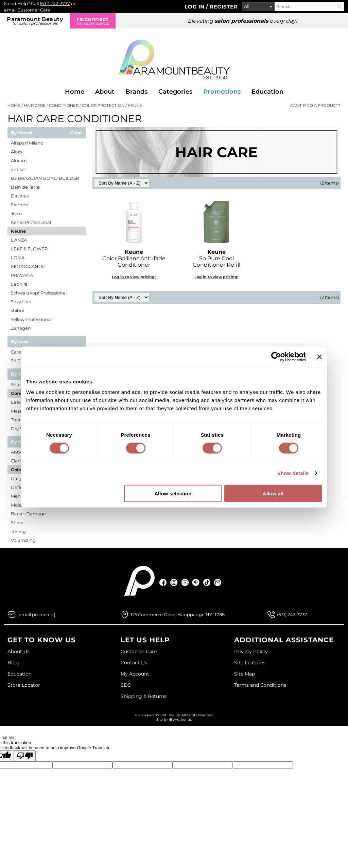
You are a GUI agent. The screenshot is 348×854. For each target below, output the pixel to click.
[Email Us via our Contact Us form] (36, 614)
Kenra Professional (31, 222)
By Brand (21, 133)
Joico (16, 213)
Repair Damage (28, 513)
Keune (18, 231)
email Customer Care (27, 10)
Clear (76, 133)
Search (339, 6)
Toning (18, 531)
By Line (19, 341)
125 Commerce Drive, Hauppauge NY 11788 (177, 614)
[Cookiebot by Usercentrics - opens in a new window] (276, 357)
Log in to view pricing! (134, 276)
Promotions (222, 91)
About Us (18, 651)
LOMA (17, 257)
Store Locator (23, 685)
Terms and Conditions (260, 685)
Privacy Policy (251, 651)
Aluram (19, 160)
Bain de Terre (25, 187)
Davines (20, 195)
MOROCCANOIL (28, 266)
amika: (18, 169)
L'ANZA (19, 240)
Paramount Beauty (35, 21)
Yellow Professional (31, 319)
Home (74, 91)
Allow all (273, 493)
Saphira (19, 284)
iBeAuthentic (180, 719)
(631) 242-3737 (55, 3)
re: (92, 21)
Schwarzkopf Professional (39, 293)
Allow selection (172, 493)
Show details (293, 473)
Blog (13, 663)
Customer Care (139, 651)
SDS (126, 685)
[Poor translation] (25, 755)
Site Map (244, 674)
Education (267, 91)
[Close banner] (319, 356)
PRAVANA (22, 275)
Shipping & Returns (144, 696)
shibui (17, 310)
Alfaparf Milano (27, 143)
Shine (17, 522)
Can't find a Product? (315, 105)
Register (224, 6)
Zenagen (21, 328)
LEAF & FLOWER (29, 248)
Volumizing (23, 540)
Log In (195, 6)
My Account (135, 674)
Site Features (249, 663)
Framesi (19, 204)
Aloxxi (17, 151)
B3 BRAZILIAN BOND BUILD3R (45, 178)
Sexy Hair (21, 301)
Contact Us (134, 663)
